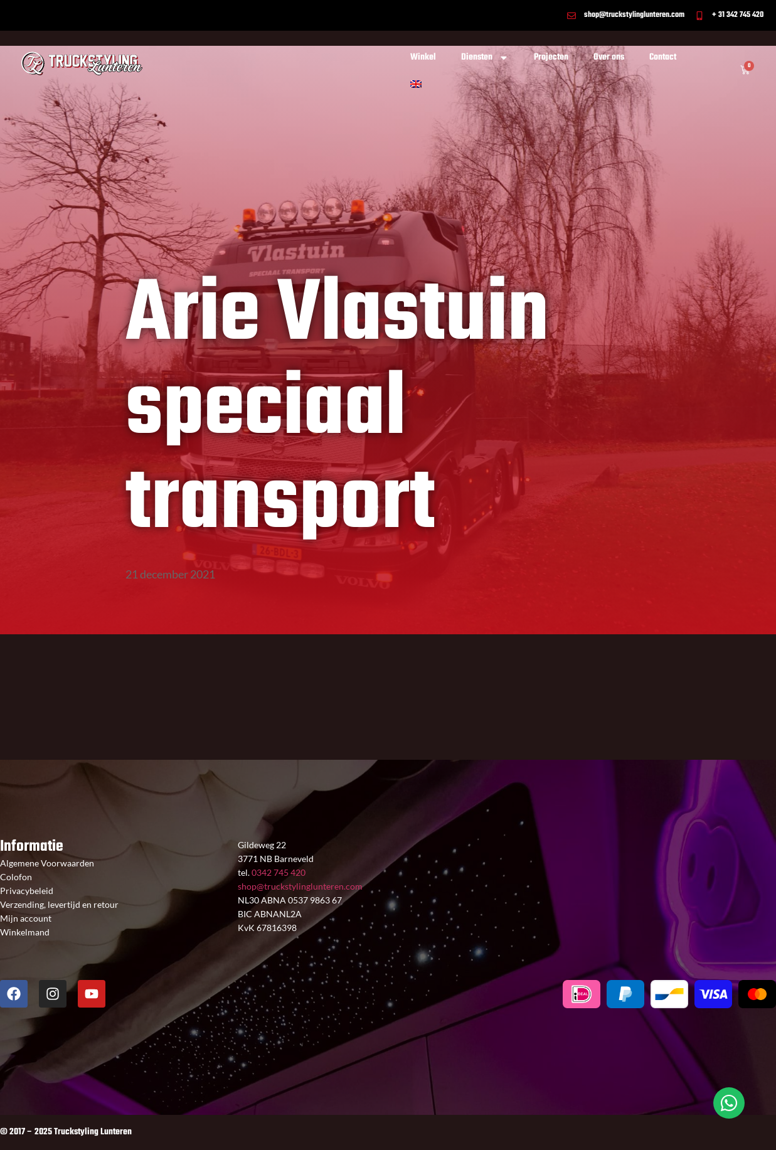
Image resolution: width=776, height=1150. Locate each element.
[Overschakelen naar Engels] (416, 84)
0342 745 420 (278, 872)
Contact (662, 57)
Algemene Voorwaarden (47, 863)
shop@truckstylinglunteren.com (300, 886)
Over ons (608, 57)
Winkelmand (25, 932)
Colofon (16, 876)
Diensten (485, 57)
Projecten (551, 57)
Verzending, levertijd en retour (59, 904)
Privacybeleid (26, 890)
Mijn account (25, 918)
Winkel (423, 57)
